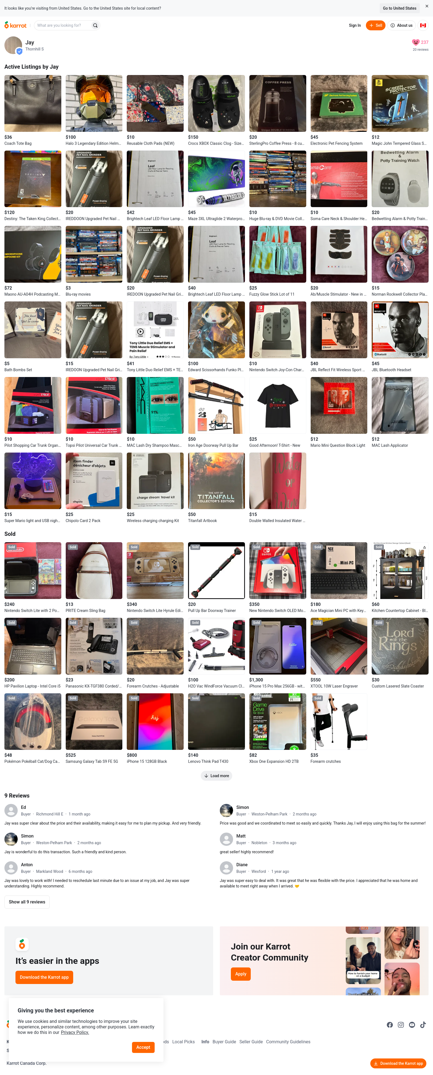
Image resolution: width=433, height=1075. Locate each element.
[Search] (95, 25)
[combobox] (62, 25)
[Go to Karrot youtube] (412, 1024)
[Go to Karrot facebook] (390, 1024)
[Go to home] (15, 25)
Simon (242, 807)
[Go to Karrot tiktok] (423, 1024)
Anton (27, 864)
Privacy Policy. (75, 1032)
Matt (240, 836)
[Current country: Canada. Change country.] (423, 25)
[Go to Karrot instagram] (401, 1024)
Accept (143, 1047)
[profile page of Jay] (13, 45)
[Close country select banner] (427, 6)
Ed (23, 807)
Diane (242, 864)
